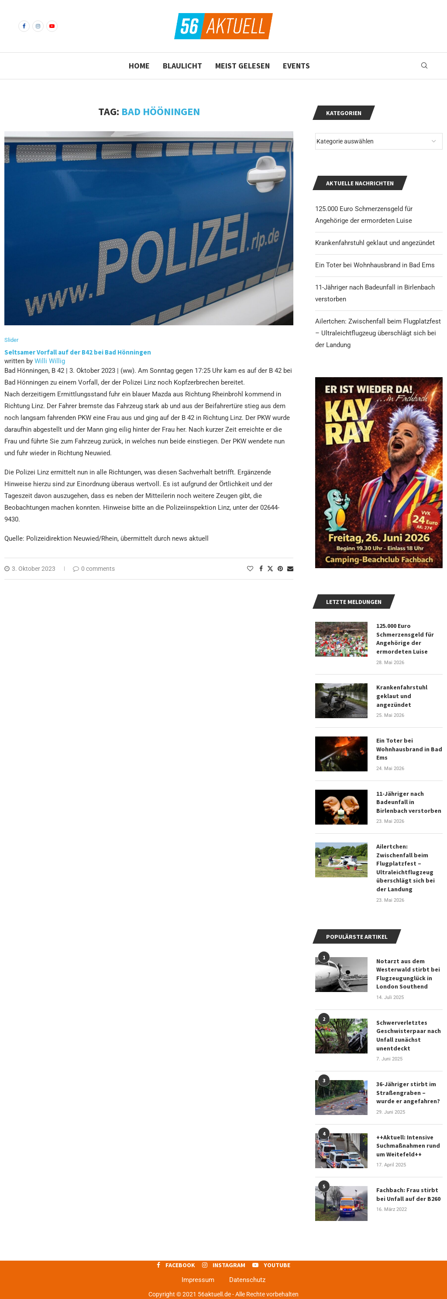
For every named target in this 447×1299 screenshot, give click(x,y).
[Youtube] (52, 26)
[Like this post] (250, 568)
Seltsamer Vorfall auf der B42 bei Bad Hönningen (77, 352)
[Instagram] (38, 26)
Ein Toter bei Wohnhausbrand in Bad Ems (375, 265)
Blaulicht (182, 66)
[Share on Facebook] (261, 568)
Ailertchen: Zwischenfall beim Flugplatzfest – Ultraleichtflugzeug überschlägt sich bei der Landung (378, 333)
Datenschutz (247, 1280)
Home (139, 66)
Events (296, 66)
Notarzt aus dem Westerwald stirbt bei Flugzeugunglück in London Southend (408, 974)
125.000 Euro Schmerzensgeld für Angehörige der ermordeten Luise (405, 638)
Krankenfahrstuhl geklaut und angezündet (375, 243)
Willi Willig (49, 361)
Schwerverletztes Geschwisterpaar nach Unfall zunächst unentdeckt (408, 1035)
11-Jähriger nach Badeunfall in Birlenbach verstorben (408, 802)
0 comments (94, 568)
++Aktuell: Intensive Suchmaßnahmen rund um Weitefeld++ (408, 1145)
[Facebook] (24, 26)
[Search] (424, 65)
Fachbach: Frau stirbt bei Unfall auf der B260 (408, 1194)
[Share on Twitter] (270, 568)
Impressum (198, 1280)
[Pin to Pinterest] (280, 568)
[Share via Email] (290, 568)
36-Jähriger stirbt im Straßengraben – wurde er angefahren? (408, 1092)
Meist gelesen (242, 66)
